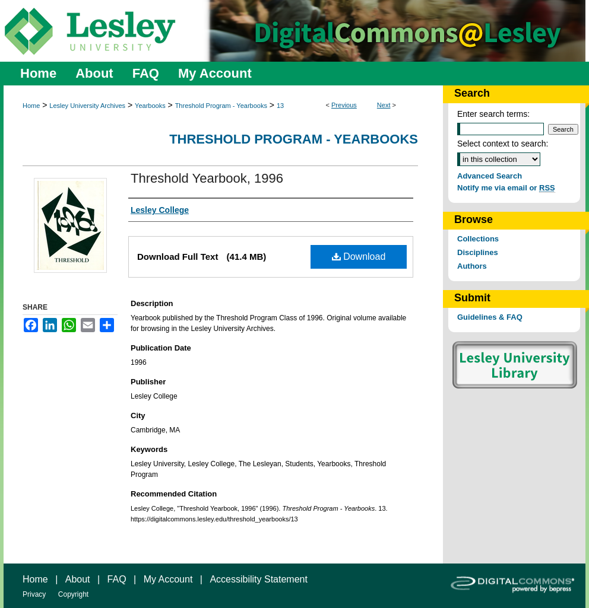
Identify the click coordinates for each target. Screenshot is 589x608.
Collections (478, 238)
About (77, 579)
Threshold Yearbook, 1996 (207, 178)
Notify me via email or (506, 187)
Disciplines (477, 252)
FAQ (116, 579)
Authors (472, 266)
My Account (168, 579)
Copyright (73, 594)
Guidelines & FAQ (489, 317)
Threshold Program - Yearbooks (221, 105)
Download (359, 257)
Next (384, 105)
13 (280, 105)
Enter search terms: (493, 114)
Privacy (34, 594)
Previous (344, 105)
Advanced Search (489, 175)
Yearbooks (150, 105)
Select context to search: (502, 143)
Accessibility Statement (259, 579)
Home (31, 105)
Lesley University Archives (87, 105)
